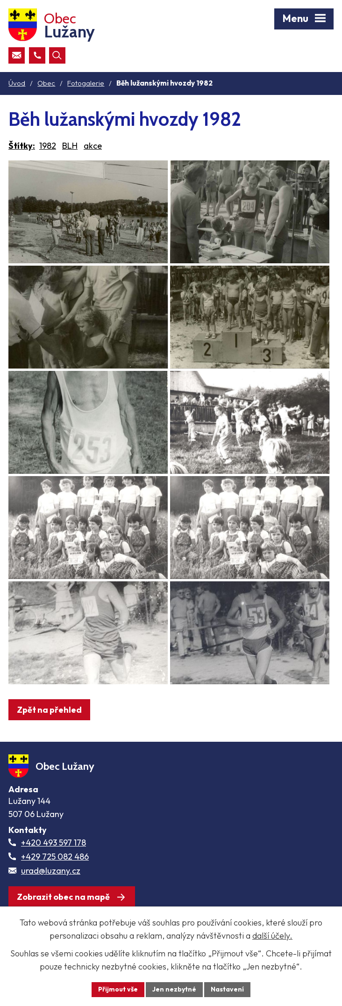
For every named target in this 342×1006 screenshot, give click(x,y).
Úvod (16, 83)
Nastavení (227, 989)
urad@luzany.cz (50, 870)
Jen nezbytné (174, 989)
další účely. (272, 935)
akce (93, 145)
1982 (47, 145)
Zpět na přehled (49, 709)
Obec (46, 83)
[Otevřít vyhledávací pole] (57, 55)
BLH (70, 145)
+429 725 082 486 (55, 856)
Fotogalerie (85, 83)
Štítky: (21, 145)
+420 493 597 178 (53, 842)
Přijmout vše (118, 989)
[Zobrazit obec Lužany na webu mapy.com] (71, 896)
